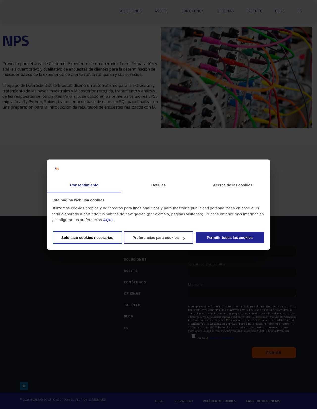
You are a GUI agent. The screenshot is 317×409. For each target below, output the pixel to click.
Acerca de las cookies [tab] (233, 185)
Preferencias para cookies (159, 238)
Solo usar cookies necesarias (87, 238)
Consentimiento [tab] (84, 185)
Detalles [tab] (158, 185)
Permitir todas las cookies (230, 238)
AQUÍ (108, 220)
